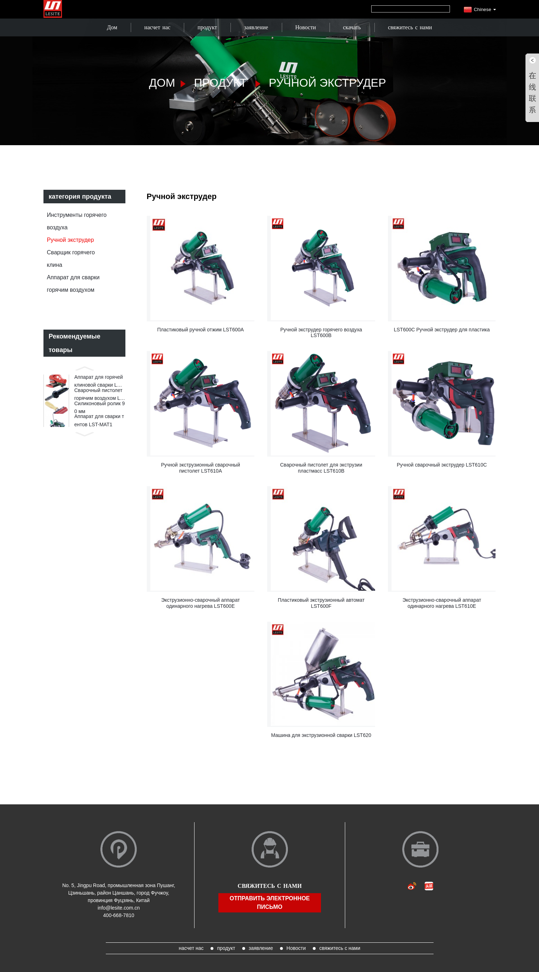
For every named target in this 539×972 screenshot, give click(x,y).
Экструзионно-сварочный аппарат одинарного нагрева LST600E (200, 603)
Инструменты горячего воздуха (77, 221)
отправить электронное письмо (269, 902)
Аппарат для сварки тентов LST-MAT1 (99, 432)
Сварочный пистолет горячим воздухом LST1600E (99, 399)
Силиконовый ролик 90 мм (99, 415)
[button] (84, 367)
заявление (256, 27)
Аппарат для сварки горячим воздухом (73, 283)
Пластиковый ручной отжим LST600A (200, 329)
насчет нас (157, 27)
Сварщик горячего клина (71, 258)
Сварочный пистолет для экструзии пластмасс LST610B (321, 468)
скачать (352, 27)
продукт (207, 27)
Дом (112, 27)
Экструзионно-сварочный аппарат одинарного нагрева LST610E (442, 603)
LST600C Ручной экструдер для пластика (441, 329)
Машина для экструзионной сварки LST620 (321, 735)
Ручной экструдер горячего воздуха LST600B (321, 333)
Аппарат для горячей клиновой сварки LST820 (99, 383)
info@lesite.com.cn (119, 908)
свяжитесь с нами (410, 27)
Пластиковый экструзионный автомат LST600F (321, 603)
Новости (305, 27)
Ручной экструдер (327, 82)
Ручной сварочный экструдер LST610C (442, 465)
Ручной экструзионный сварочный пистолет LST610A (200, 468)
